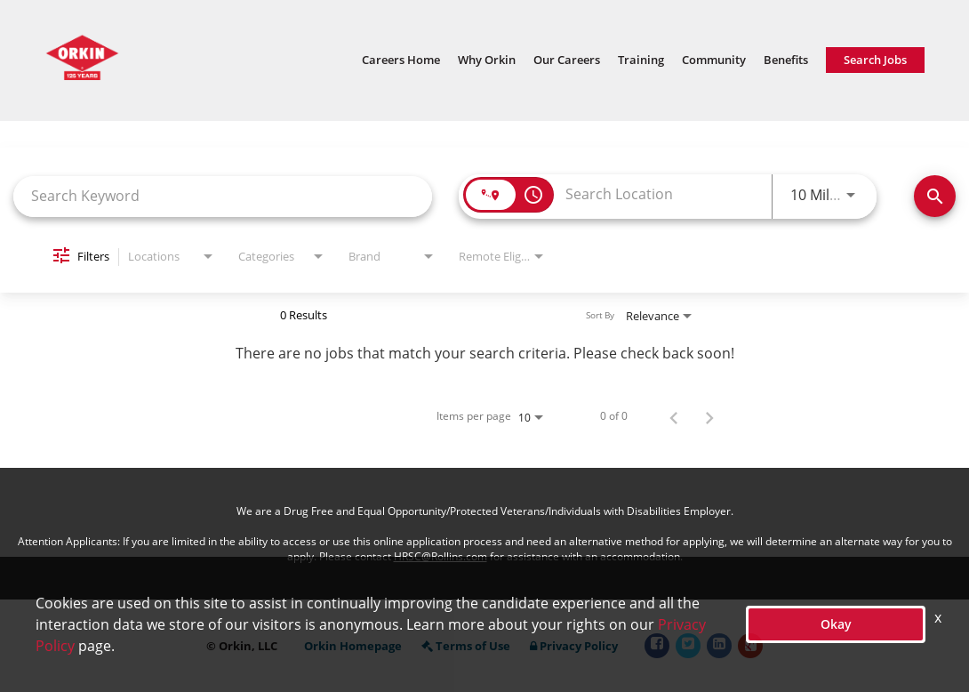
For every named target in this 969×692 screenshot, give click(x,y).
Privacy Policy (574, 646)
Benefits (786, 60)
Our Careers (566, 60)
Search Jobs (875, 60)
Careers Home (401, 60)
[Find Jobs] (935, 196)
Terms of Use (465, 646)
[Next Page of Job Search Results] (709, 416)
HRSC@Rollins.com (440, 556)
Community (714, 60)
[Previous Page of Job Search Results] (674, 416)
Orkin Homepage (353, 646)
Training (641, 60)
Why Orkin (487, 60)
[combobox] (222, 196)
